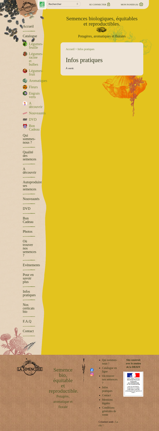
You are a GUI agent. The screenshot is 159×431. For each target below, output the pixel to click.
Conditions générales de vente (109, 411)
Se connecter (99, 4)
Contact (106, 395)
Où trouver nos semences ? (110, 379)
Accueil (70, 49)
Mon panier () (132, 4)
